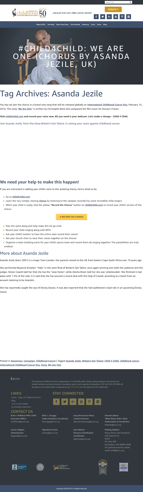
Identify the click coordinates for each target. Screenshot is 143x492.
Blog (105, 24)
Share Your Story (62, 24)
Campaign (29, 360)
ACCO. (70, 489)
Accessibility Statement (21, 407)
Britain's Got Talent (92, 360)
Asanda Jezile (73, 360)
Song (44, 364)
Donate (113, 9)
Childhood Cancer (46, 360)
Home (14, 397)
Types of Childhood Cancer (29, 397)
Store (99, 24)
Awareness (16, 360)
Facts (93, 24)
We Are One (25, 108)
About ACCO (40, 24)
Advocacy (85, 24)
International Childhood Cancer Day (107, 104)
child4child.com (14, 116)
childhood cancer (129, 360)
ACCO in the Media (20, 404)
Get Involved (75, 24)
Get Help (51, 24)
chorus (42, 200)
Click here (75, 387)
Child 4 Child (112, 360)
